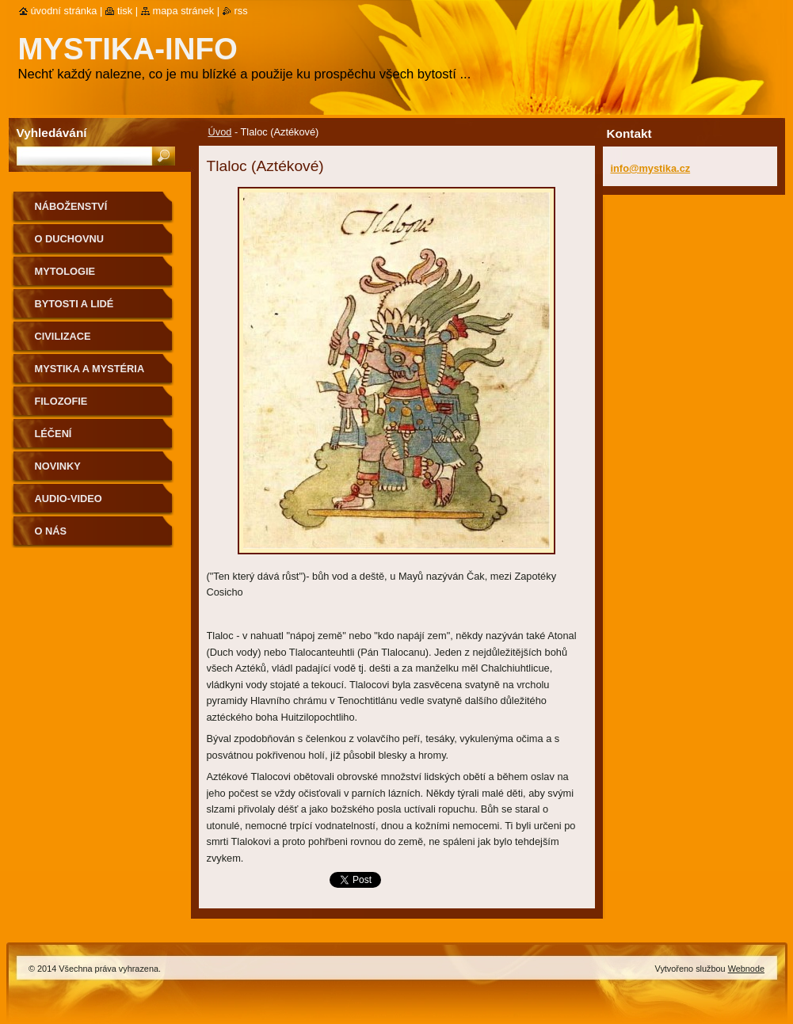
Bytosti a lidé (74, 304)
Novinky (58, 466)
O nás (51, 531)
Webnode (746, 968)
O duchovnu (69, 239)
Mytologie (65, 271)
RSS (241, 11)
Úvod (220, 132)
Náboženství (71, 206)
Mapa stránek (184, 11)
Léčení (53, 434)
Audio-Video (68, 498)
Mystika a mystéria (90, 369)
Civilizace (63, 336)
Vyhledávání (52, 132)
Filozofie (61, 401)
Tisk (124, 11)
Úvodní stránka (64, 11)
